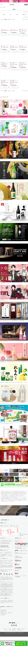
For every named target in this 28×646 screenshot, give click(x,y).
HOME (1, 7)
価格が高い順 (9, 19)
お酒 (2, 7)
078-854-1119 (4, 555)
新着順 (14, 19)
